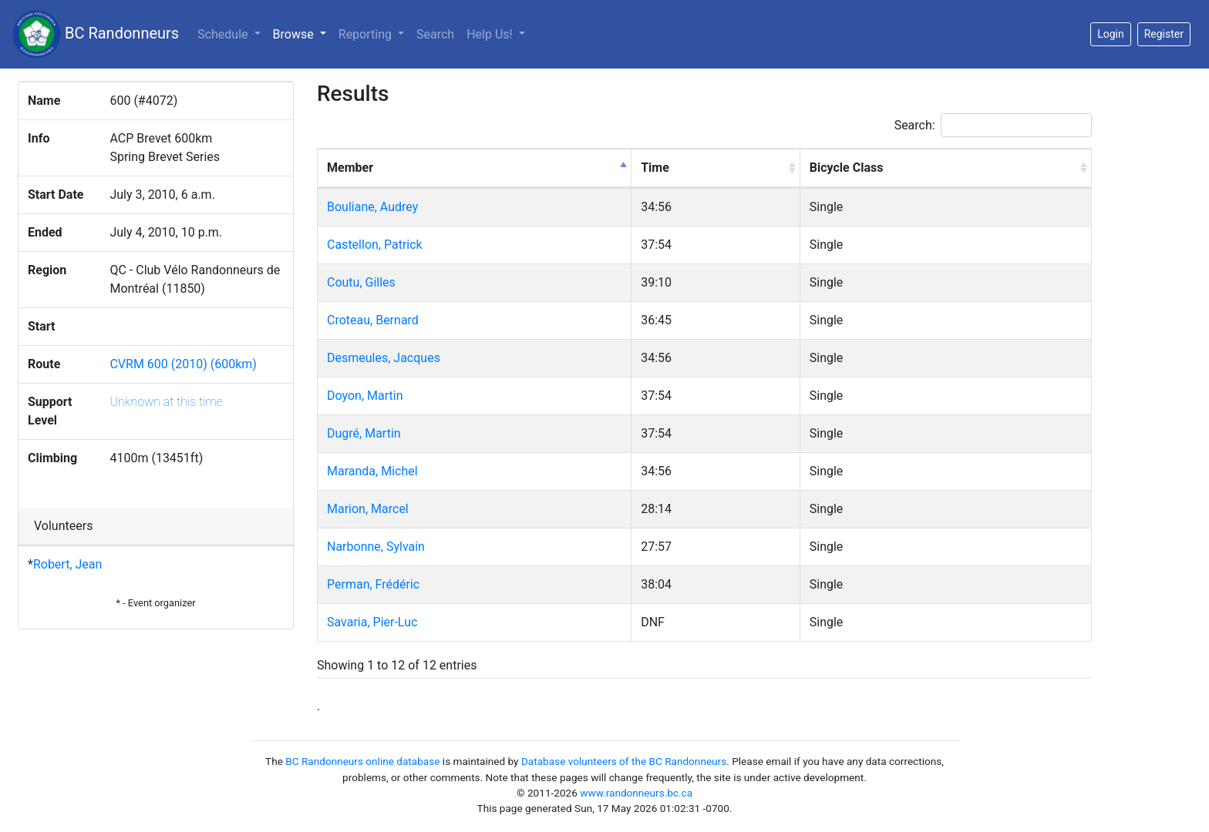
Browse (302, 33)
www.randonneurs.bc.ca (636, 793)
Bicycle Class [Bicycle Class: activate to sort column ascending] (847, 167)
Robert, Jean (67, 564)
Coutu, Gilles (361, 282)
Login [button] (1110, 34)
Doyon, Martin (364, 395)
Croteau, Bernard (373, 320)
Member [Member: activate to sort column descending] (350, 167)
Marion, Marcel (368, 509)
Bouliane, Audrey (372, 207)
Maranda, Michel (372, 471)
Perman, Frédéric (373, 584)
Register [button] (1164, 34)
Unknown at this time (165, 401)
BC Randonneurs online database (362, 761)
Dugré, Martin (364, 433)
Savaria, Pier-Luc (372, 622)
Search (435, 34)
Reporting (366, 34)
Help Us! (490, 34)
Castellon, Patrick (375, 244)
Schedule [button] (224, 34)
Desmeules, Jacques (383, 358)
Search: (993, 125)
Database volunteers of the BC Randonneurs (623, 761)
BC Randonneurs (95, 34)
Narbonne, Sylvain (376, 546)
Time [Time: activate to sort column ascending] (655, 167)
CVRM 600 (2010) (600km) (183, 364)
